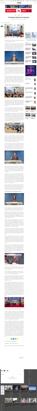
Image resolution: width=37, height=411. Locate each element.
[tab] (2, 387)
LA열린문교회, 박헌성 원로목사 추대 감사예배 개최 (24, 392)
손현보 (15, 0)
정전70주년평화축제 (17, 345)
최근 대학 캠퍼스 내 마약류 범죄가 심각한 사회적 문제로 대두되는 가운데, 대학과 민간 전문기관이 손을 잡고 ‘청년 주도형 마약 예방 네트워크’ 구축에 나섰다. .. (8, 394)
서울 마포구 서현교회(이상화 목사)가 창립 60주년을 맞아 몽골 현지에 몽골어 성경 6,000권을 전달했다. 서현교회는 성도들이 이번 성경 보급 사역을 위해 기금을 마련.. (16, 408)
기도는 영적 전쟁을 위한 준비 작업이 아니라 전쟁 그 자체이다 (29, 88)
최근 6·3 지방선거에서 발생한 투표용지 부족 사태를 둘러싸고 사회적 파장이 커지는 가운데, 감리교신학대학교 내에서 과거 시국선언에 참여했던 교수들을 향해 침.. (32, 395)
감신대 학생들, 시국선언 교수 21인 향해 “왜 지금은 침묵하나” (32, 392)
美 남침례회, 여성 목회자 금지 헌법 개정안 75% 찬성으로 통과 (28, 49)
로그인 (35, 0)
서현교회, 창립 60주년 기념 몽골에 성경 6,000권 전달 (16, 404)
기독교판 (28, 0)
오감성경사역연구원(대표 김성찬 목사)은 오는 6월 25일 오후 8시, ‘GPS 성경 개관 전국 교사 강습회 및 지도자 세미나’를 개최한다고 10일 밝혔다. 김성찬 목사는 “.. (8, 409)
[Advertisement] (30, 26)
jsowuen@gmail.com (7, 22)
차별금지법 (18, 0)
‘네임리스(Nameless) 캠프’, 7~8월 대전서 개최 (32, 404)
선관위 (21, 0)
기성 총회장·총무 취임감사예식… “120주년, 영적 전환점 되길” (28, 57)
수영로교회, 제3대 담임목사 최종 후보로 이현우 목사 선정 (24, 404)
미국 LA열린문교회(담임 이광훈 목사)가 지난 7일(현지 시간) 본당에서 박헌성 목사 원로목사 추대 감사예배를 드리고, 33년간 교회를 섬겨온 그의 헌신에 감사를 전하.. (24, 395)
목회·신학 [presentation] (2, 392)
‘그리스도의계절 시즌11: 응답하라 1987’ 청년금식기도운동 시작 (28, 53)
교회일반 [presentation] (2, 387)
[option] (28, 109)
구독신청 (34, 0)
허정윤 (26, 79)
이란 (23, 0)
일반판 (30, 0)
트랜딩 (11, 0)
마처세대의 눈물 (27, 83)
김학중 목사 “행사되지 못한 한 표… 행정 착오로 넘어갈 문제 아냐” (16, 392)
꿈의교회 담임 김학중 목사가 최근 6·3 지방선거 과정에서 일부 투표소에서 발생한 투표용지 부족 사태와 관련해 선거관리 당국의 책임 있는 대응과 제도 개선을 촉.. (16, 395)
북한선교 (6, 345)
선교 (15, 15)
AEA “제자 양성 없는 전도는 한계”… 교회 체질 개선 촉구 (28, 61)
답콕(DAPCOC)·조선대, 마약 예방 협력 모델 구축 (8, 392)
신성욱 (26, 90)
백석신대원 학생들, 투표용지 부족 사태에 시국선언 (28, 45)
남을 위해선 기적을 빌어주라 (28, 92)
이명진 (26, 98)
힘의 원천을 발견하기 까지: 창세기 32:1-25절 (29, 101)
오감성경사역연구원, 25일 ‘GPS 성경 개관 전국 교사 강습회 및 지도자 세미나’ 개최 (8, 405)
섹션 (2, 0)
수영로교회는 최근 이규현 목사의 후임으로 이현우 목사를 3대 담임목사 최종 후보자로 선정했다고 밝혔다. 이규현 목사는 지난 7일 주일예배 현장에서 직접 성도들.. (24, 408)
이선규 (26, 102)
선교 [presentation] (2, 390)
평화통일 (12, 345)
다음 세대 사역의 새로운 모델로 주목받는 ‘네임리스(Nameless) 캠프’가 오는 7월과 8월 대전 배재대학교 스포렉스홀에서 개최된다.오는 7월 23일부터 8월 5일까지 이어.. (32, 408)
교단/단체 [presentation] (2, 389)
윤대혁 (13, 0)
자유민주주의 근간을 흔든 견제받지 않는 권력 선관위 (28, 97)
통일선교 (9, 345)
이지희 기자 (4, 22)
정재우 (26, 84)
